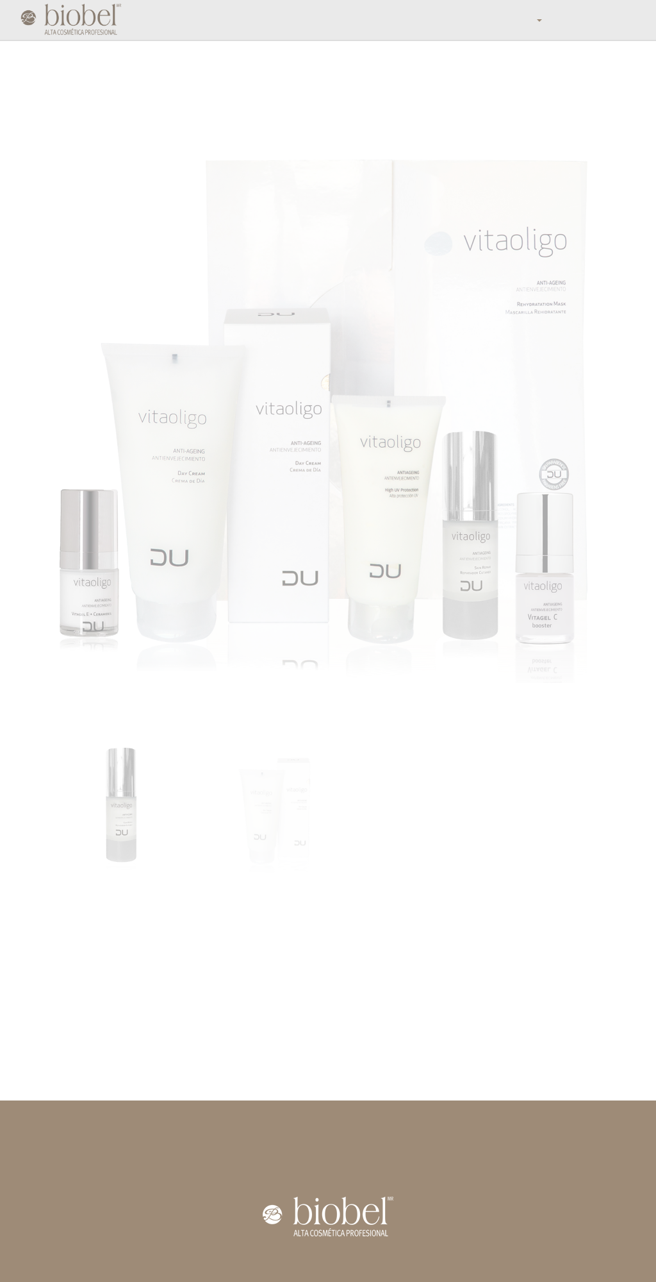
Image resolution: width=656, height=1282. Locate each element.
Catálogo (364, 19)
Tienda (176, 19)
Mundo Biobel (224, 19)
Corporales (261, 1145)
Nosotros (275, 19)
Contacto (51, 1177)
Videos (46, 1164)
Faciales (256, 1132)
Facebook (473, 1158)
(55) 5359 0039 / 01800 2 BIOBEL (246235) (529, 1145)
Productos (320, 19)
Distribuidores (416, 19)
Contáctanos (559, 19)
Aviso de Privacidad (328, 1263)
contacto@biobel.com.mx (503, 1132)
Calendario (472, 19)
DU (245, 1158)
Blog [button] (514, 19)
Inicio (143, 19)
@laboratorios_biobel (495, 1171)
